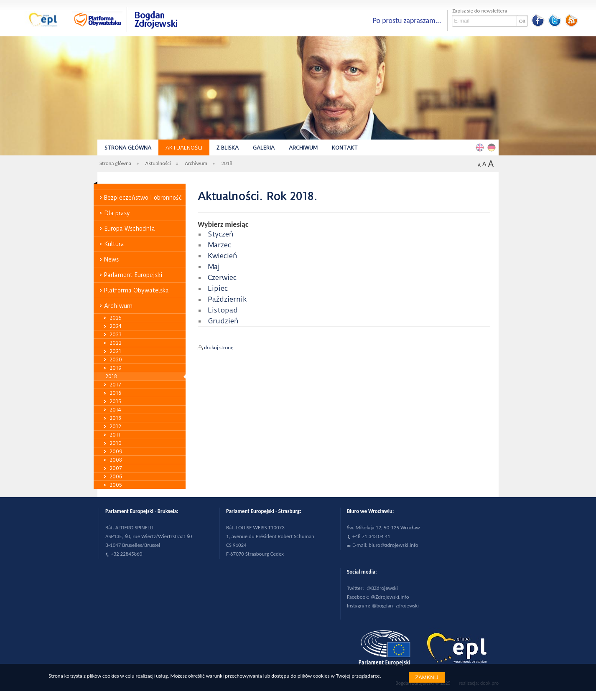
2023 (116, 334)
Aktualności (184, 148)
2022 (116, 343)
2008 (116, 460)
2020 (116, 359)
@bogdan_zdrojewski (395, 605)
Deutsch (493, 147)
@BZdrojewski (382, 588)
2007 (116, 468)
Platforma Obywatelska (136, 290)
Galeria (264, 148)
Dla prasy (117, 213)
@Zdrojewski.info (390, 597)
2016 (115, 393)
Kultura (114, 244)
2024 (116, 326)
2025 (116, 318)
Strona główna (127, 148)
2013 (115, 418)
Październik (227, 299)
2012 (115, 426)
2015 (115, 401)
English (481, 147)
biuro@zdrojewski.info (393, 545)
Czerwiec (222, 277)
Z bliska (227, 148)
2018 (111, 376)
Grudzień (223, 321)
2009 (116, 451)
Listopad (223, 310)
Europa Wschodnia (129, 228)
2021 (115, 351)
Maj (214, 266)
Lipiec (218, 288)
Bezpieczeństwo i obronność (143, 197)
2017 (115, 384)
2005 (116, 485)
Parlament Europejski (133, 275)
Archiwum (303, 148)
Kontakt (345, 148)
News (111, 259)
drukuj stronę (219, 347)
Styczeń (221, 234)
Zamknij (426, 677)
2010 (116, 443)
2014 (115, 409)
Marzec (219, 245)
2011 (115, 435)
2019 (116, 368)
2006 (116, 476)
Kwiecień (222, 256)
